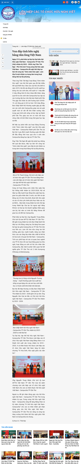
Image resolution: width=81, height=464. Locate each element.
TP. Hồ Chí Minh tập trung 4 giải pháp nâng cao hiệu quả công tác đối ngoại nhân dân (63, 123)
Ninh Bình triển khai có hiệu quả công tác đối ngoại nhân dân (8, 417)
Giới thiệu (5, 27)
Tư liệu (3, 38)
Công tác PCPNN (7, 34)
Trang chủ (5, 24)
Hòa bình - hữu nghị (8, 31)
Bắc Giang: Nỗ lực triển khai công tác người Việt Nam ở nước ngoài (40, 417)
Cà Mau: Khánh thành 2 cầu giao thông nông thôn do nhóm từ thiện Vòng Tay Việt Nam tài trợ (72, 418)
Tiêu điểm (53, 55)
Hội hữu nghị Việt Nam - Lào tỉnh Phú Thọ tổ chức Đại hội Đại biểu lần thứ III (68, 71)
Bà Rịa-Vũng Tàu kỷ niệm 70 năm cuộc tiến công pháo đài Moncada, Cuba (40, 439)
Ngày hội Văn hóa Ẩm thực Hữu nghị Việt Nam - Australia (56, 417)
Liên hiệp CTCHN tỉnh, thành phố (24, 46)
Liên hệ (5, 42)
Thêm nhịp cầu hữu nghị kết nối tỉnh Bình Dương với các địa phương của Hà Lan (23, 417)
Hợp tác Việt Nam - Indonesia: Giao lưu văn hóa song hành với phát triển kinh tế (24, 439)
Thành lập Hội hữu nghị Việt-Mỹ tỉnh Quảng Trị (56, 437)
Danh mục (5, 2)
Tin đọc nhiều (56, 78)
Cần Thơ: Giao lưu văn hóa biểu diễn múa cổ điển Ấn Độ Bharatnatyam (72, 439)
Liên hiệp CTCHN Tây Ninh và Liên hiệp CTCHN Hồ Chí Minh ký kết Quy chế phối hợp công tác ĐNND (8, 439)
